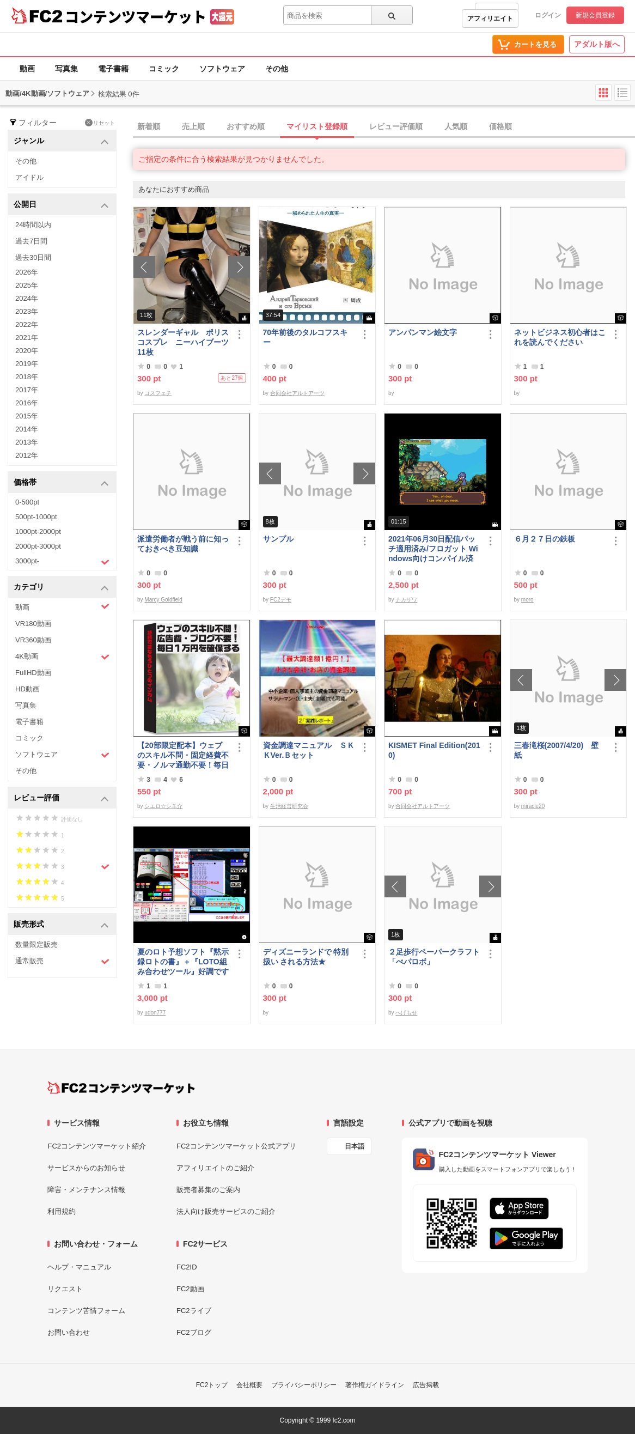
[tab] (384, 127)
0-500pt (27, 502)
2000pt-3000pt (38, 546)
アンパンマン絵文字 (422, 332)
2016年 (26, 403)
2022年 (26, 324)
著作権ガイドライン (374, 1385)
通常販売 (62, 961)
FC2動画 (190, 1289)
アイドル (29, 177)
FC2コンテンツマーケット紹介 (96, 1146)
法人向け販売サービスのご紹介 (226, 1211)
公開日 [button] (61, 205)
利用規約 (61, 1211)
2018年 (26, 377)
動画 (27, 68)
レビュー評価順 (396, 126)
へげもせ (406, 1013)
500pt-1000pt (36, 517)
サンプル (278, 538)
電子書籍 (113, 68)
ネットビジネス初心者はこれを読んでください (560, 337)
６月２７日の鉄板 (544, 538)
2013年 (26, 442)
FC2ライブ (193, 1311)
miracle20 (533, 806)
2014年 (26, 429)
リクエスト (65, 1289)
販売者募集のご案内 (208, 1190)
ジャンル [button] (61, 141)
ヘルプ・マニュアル (79, 1267)
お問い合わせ (68, 1332)
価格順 (500, 126)
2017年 (26, 390)
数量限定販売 (36, 944)
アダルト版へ (597, 44)
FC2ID (186, 1267)
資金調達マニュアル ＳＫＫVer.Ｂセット (309, 750)
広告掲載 (426, 1385)
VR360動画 (33, 640)
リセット (100, 122)
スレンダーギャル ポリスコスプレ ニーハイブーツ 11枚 (183, 342)
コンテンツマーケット (135, 16)
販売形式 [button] (61, 925)
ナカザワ (406, 600)
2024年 (26, 298)
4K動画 (62, 656)
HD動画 (27, 689)
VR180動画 (33, 623)
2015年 (26, 416)
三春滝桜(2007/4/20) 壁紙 (556, 750)
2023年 (26, 311)
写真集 (66, 68)
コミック (164, 68)
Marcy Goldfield (163, 600)
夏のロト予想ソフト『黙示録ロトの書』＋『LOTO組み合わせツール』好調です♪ (183, 961)
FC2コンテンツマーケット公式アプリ (236, 1146)
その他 (276, 68)
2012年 (26, 455)
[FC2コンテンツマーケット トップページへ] (121, 1087)
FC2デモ (280, 600)
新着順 (148, 126)
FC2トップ (212, 1385)
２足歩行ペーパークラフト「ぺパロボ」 (434, 956)
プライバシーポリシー (304, 1385)
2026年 (26, 272)
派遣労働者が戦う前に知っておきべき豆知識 (183, 543)
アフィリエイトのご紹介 (215, 1168)
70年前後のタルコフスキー (305, 337)
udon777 (155, 1013)
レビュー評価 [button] (61, 798)
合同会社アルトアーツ (297, 393)
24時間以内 (33, 225)
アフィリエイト (490, 18)
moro (527, 600)
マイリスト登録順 (316, 126)
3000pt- (62, 562)
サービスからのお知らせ (86, 1168)
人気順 (455, 126)
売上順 (193, 126)
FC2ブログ (193, 1332)
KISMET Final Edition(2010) (434, 750)
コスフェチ (158, 393)
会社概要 (249, 1385)
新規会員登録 (595, 15)
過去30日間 (33, 257)
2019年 (26, 364)
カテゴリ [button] (61, 587)
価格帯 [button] (61, 483)
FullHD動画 (33, 673)
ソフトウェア (222, 68)
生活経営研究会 (289, 806)
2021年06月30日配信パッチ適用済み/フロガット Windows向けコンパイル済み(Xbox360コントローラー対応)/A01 (433, 548)
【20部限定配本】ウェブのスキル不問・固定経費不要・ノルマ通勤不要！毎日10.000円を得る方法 (183, 755)
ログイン (548, 15)
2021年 (26, 337)
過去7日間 (31, 241)
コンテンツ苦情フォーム (86, 1311)
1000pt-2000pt (38, 531)
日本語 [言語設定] (354, 1146)
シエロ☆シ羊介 (163, 806)
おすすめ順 (246, 126)
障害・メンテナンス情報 (86, 1190)
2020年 (26, 351)
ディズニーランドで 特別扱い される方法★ (306, 956)
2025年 (26, 285)
